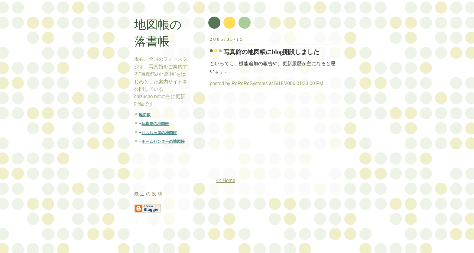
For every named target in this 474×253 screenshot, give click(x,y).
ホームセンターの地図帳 (163, 141)
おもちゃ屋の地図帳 (159, 132)
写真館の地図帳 (155, 123)
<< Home (225, 180)
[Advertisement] (260, 134)
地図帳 (145, 115)
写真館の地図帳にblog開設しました (271, 52)
